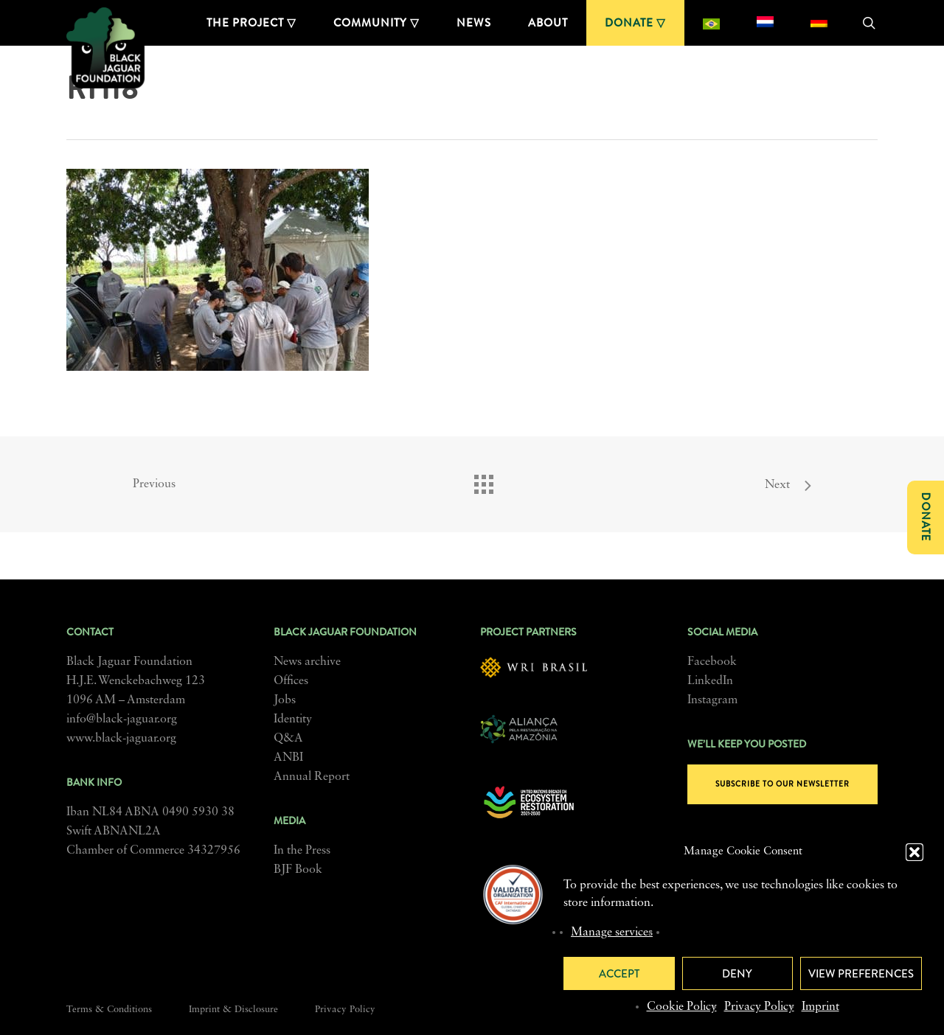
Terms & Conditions (109, 1009)
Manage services (612, 932)
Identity (293, 719)
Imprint (820, 1007)
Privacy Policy (759, 1007)
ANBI (288, 758)
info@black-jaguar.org (121, 719)
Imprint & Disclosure (233, 1009)
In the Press (302, 851)
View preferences (861, 974)
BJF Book (298, 870)
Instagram (712, 700)
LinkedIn (710, 681)
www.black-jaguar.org (121, 739)
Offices (291, 681)
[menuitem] (711, 23)
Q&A (288, 739)
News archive (307, 662)
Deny (737, 974)
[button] (914, 852)
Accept (619, 974)
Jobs (285, 700)
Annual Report (312, 777)
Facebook (712, 662)
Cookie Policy (682, 1007)
